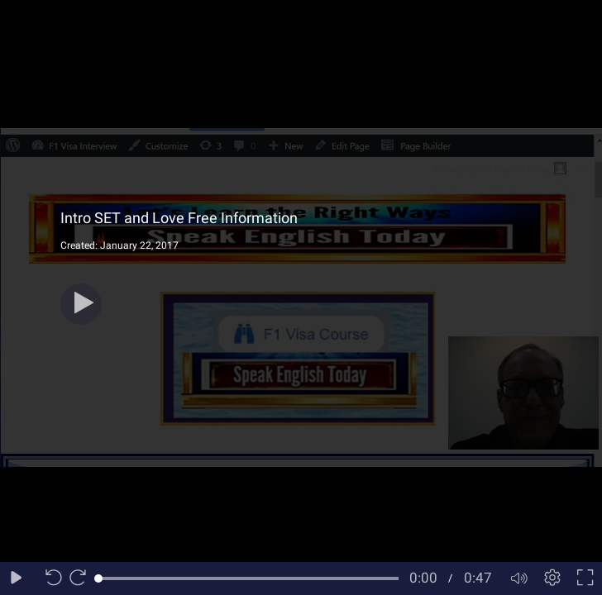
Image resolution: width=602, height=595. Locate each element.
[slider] (248, 578)
